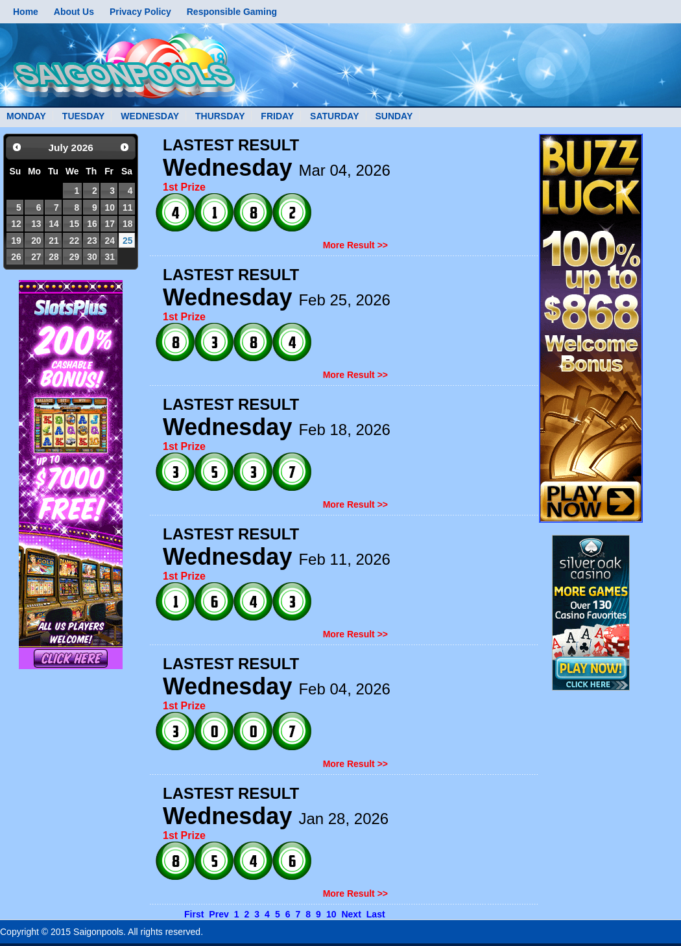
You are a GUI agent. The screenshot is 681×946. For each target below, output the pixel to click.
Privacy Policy (140, 11)
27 (36, 257)
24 (109, 240)
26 (16, 257)
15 (74, 224)
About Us (74, 11)
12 (16, 224)
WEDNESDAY (150, 116)
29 (74, 257)
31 (109, 257)
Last (375, 914)
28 (53, 257)
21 (53, 240)
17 (109, 224)
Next (351, 914)
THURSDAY (220, 116)
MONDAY (26, 116)
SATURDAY (334, 116)
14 (53, 224)
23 (92, 240)
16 (92, 224)
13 (36, 224)
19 (16, 240)
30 (92, 257)
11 (127, 207)
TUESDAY (83, 116)
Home (25, 11)
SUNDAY (393, 116)
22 (74, 240)
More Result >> (355, 245)
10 (109, 207)
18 (127, 224)
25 (127, 240)
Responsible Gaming (232, 11)
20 (36, 240)
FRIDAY (277, 116)
